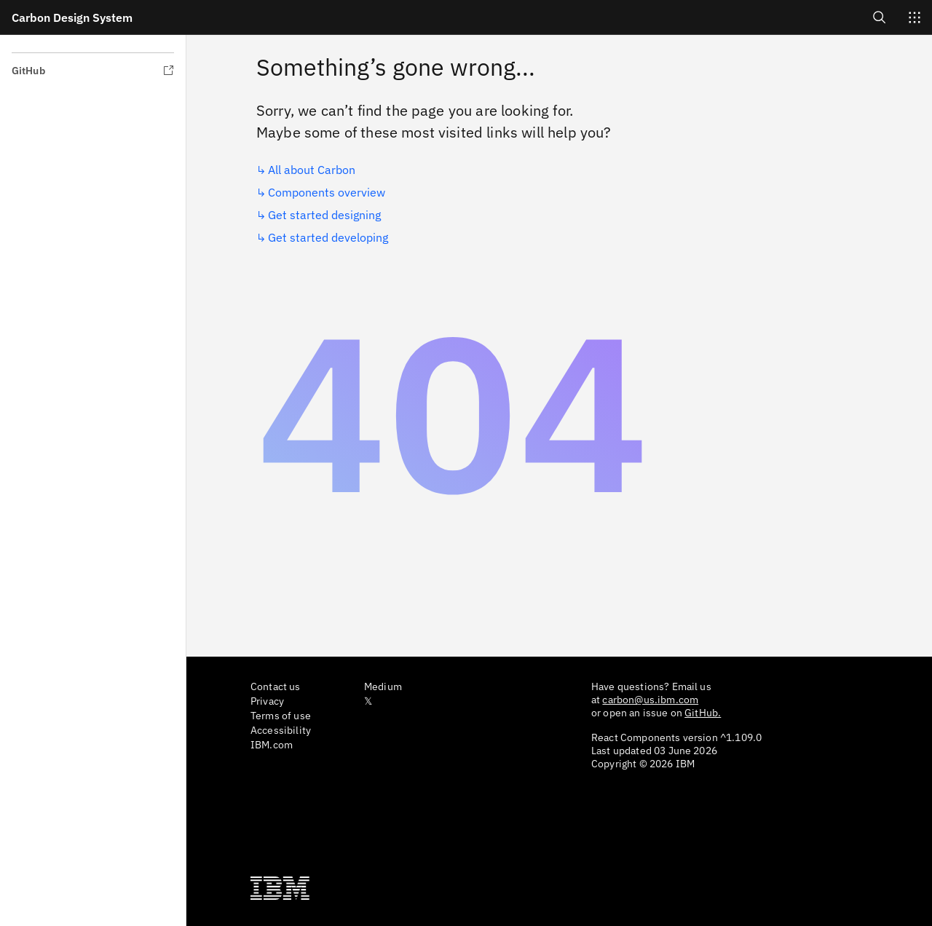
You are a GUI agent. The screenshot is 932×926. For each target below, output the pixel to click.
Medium (383, 686)
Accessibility (280, 730)
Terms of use (280, 715)
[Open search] (879, 17)
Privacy (267, 701)
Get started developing (328, 237)
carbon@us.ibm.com (650, 699)
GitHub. (702, 712)
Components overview (326, 192)
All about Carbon (311, 169)
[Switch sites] (914, 17)
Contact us (275, 686)
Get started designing (324, 214)
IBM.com (271, 744)
